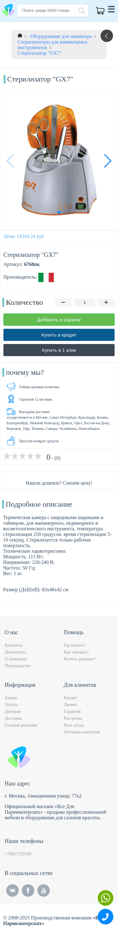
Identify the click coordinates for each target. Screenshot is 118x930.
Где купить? (75, 645)
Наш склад (74, 725)
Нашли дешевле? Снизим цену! (59, 483)
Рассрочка (73, 718)
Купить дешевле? (80, 659)
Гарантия (72, 711)
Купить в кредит (59, 334)
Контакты (14, 645)
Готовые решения (21, 725)
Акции (11, 697)
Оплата (11, 704)
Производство (18, 665)
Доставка (13, 718)
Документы (15, 652)
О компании (16, 659)
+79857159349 (18, 854)
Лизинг (70, 704)
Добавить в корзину (59, 319)
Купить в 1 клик (59, 350)
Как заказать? (76, 652)
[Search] (80, 10)
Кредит (70, 697)
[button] (107, 161)
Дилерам (13, 711)
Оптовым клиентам (82, 732)
